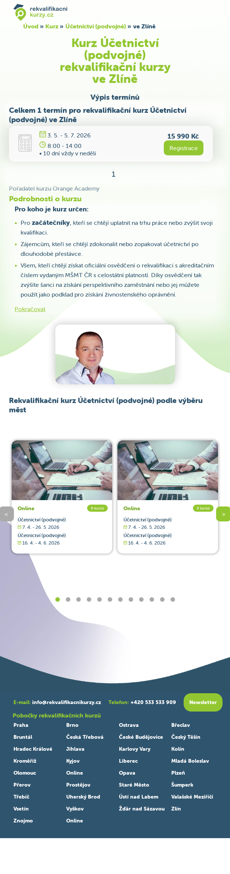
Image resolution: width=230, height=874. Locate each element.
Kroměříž (24, 760)
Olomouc (24, 772)
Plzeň (178, 772)
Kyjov (73, 760)
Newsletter (203, 702)
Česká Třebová (85, 737)
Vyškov (75, 808)
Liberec (128, 760)
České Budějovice (141, 737)
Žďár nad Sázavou (142, 808)
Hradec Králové (32, 749)
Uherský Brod (83, 796)
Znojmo (23, 820)
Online (26, 508)
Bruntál (22, 737)
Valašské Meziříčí (192, 796)
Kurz (51, 26)
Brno (72, 725)
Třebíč (21, 796)
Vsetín (21, 808)
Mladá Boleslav (190, 760)
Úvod (31, 26)
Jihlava (75, 749)
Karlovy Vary (134, 749)
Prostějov (78, 784)
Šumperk (182, 784)
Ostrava (129, 725)
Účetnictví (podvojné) (95, 26)
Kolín (177, 749)
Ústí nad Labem (138, 796)
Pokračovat (30, 309)
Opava (127, 772)
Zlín (176, 808)
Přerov (22, 784)
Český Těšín (185, 737)
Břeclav (180, 725)
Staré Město (134, 784)
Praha (20, 725)
